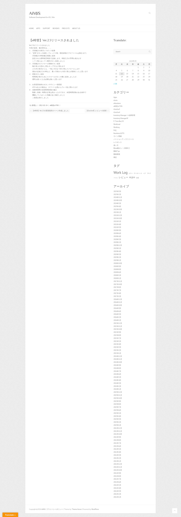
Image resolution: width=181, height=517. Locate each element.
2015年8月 (117, 335)
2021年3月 (117, 227)
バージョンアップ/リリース (124, 139)
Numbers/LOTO (119, 133)
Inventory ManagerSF (121, 118)
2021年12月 (118, 215)
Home (31, 28)
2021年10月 (118, 218)
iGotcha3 (117, 109)
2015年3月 (117, 347)
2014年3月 (117, 383)
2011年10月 (118, 470)
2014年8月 (117, 368)
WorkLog (117, 127)
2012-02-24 (43, 105)
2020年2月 (117, 242)
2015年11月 (118, 326)
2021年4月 (117, 224)
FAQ (115, 130)
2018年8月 (117, 269)
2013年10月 (118, 398)
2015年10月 (118, 329)
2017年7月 (117, 290)
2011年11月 (118, 467)
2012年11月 (118, 431)
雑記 (115, 157)
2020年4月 (117, 236)
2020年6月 (117, 233)
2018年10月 (118, 263)
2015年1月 (117, 353)
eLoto (116, 100)
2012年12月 (118, 428)
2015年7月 (117, 338)
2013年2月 (117, 422)
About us (76, 28)
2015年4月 (117, 344)
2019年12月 (118, 245)
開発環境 (117, 154)
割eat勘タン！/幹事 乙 (122, 148)
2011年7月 (117, 479)
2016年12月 (118, 299)
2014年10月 (118, 362)
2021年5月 (117, 221)
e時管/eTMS (54, 105)
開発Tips (117, 151)
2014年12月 (118, 356)
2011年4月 (117, 488)
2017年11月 (118, 281)
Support (46, 28)
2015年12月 (118, 323)
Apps (38, 28)
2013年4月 (117, 416)
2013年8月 (117, 404)
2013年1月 (117, 425)
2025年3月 (117, 191)
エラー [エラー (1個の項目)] (131, 173)
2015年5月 (117, 341)
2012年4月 (117, 452)
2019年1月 (117, 260)
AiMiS (34, 13)
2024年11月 (118, 197)
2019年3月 (117, 254)
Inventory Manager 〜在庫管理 (124, 115)
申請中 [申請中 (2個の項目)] (132, 177)
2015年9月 (117, 332)
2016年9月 (117, 308)
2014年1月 (117, 389)
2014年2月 (117, 386)
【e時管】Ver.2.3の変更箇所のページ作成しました (49, 111)
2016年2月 (117, 317)
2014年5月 (117, 377)
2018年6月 (117, 272)
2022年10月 (118, 209)
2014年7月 (117, 371)
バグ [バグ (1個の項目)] (144, 173)
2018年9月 (117, 266)
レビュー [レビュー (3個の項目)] (123, 177)
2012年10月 (118, 434)
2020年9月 (117, 230)
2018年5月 (117, 275)
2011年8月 (117, 476)
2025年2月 (117, 194)
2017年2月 (117, 296)
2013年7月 (117, 407)
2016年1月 (117, 320)
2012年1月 (117, 461)
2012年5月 (117, 449)
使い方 (116, 145)
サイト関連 (118, 136)
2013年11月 (118, 395)
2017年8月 (117, 287)
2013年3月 (117, 419)
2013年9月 (117, 401)
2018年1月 (117, 278)
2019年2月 (117, 257)
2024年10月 (118, 200)
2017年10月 (118, 284)
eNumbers (117, 103)
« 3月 (115, 84)
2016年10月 (118, 305)
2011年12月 (118, 464)
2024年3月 (117, 203)
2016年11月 (118, 302)
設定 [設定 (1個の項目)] (137, 178)
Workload (117, 124)
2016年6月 (117, 311)
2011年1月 (117, 497)
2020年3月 (117, 239)
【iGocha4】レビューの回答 (97, 111)
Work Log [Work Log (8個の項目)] (121, 172)
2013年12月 (118, 392)
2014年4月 (117, 380)
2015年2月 (117, 350)
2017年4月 (117, 293)
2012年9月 (117, 437)
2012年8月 (117, 440)
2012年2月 (117, 458)
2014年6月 (117, 374)
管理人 (34, 105)
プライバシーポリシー (55, 509)
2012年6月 (117, 446)
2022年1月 (117, 212)
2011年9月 (117, 473)
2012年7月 (117, 443)
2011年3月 (117, 491)
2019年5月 (117, 248)
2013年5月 (117, 413)
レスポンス (118, 142)
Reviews (56, 28)
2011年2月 (117, 494)
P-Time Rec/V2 (119, 121)
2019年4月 (117, 251)
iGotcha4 (117, 112)
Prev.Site (66, 28)
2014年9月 (117, 365)
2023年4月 (117, 206)
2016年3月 (117, 314)
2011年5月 (117, 485)
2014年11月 (118, 359)
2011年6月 (117, 482)
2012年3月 (117, 455)
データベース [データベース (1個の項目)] (138, 173)
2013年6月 (117, 410)
